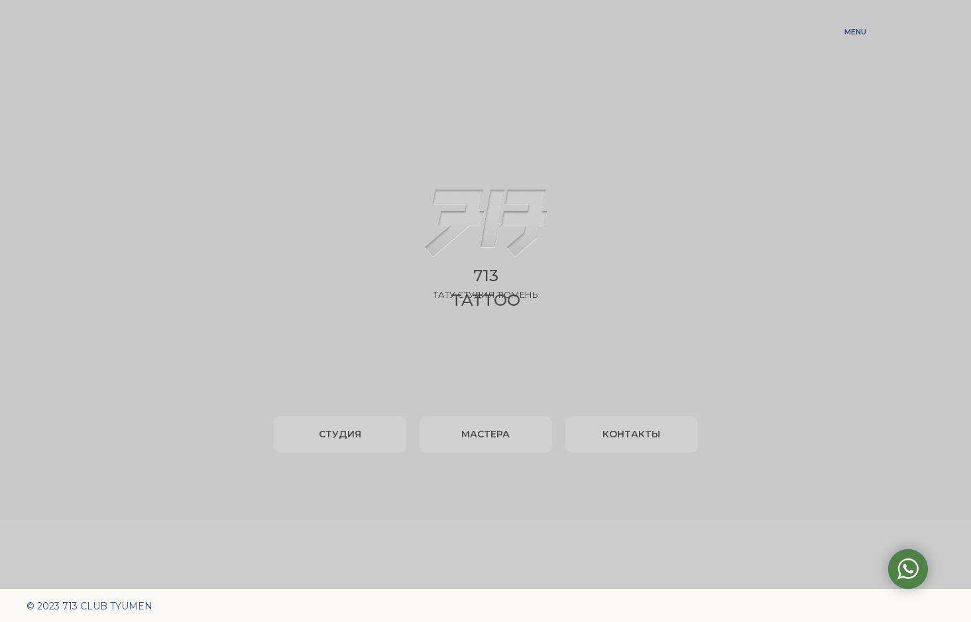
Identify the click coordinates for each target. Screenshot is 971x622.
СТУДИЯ (340, 434)
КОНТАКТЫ (631, 434)
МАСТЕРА (485, 434)
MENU (855, 31)
